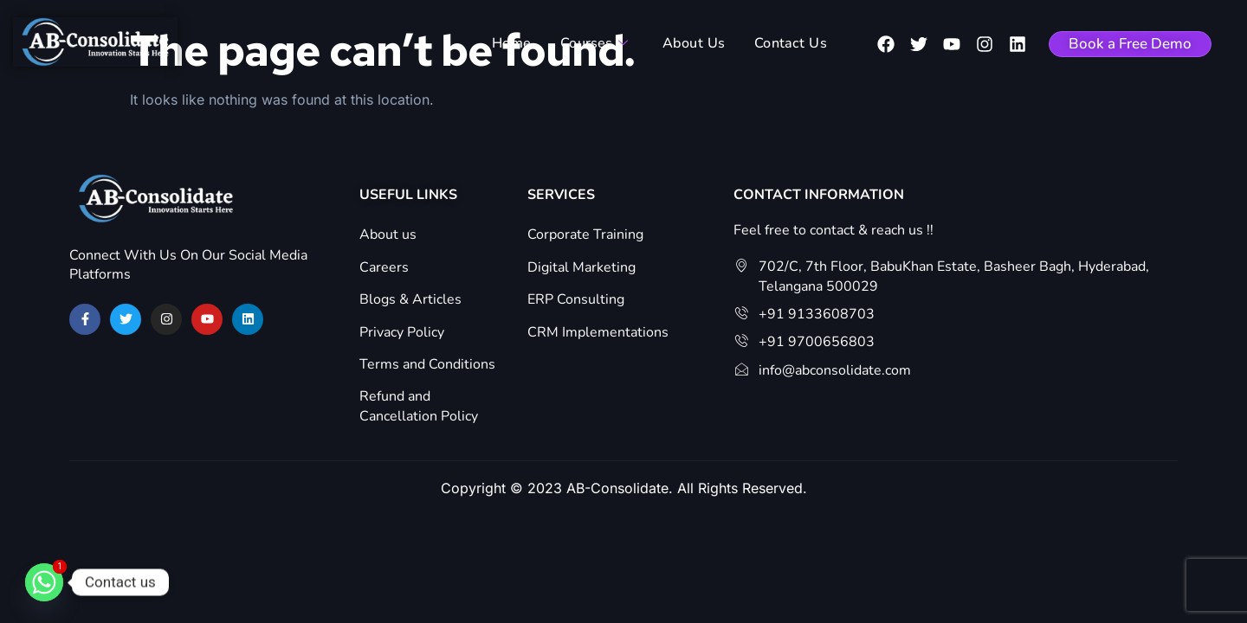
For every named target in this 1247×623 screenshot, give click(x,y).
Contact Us (788, 44)
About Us (694, 44)
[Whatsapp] (44, 582)
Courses (598, 44)
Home (518, 44)
